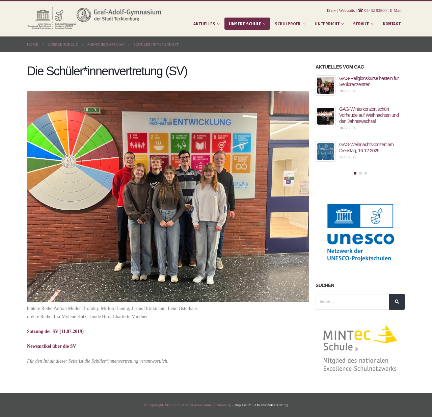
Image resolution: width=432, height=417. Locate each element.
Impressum (242, 405)
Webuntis (347, 10)
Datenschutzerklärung (272, 405)
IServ (331, 10)
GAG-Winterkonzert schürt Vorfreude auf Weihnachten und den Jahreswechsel (369, 115)
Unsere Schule (245, 24)
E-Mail (395, 10)
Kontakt (392, 24)
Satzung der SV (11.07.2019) (55, 331)
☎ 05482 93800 (372, 10)
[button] (355, 173)
